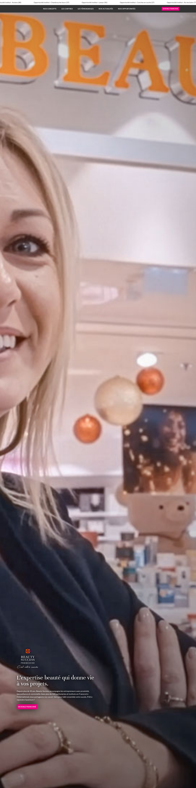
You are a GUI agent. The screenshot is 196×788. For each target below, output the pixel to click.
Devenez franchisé (170, 9)
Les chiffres (67, 9)
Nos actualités (106, 9)
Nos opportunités (126, 9)
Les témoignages (86, 9)
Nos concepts (49, 9)
